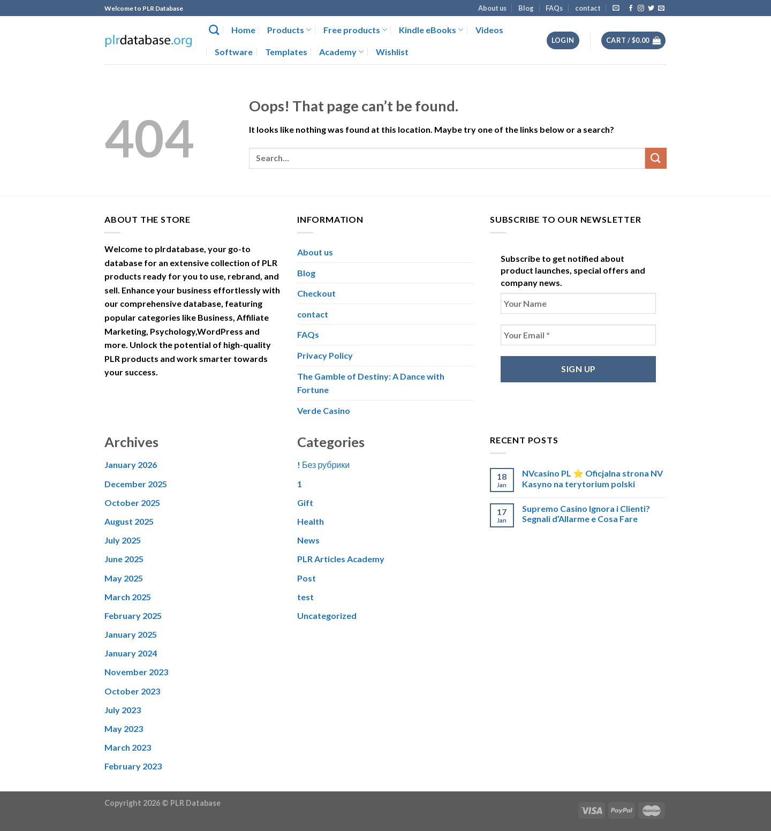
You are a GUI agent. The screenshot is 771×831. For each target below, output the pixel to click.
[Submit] (656, 158)
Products (289, 30)
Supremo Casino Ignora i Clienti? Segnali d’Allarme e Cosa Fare (586, 513)
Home (243, 30)
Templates (286, 52)
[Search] (214, 29)
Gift (305, 502)
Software (234, 52)
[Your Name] (578, 303)
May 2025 (123, 578)
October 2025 (132, 502)
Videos (489, 30)
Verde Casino (323, 410)
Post (306, 578)
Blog (526, 8)
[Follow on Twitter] (651, 8)
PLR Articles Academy (340, 559)
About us (492, 8)
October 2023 (132, 691)
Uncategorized (327, 615)
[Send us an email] (661, 8)
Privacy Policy (325, 355)
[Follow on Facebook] (631, 8)
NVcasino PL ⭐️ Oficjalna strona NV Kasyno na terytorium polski (592, 478)
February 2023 (133, 766)
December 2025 (135, 484)
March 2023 (127, 747)
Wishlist (392, 52)
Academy (341, 52)
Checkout (316, 293)
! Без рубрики (323, 464)
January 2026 (130, 464)
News (308, 540)
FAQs (554, 8)
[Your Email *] (578, 334)
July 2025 (122, 540)
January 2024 (130, 653)
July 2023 (122, 710)
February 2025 (133, 615)
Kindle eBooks (431, 30)
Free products (355, 30)
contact (588, 8)
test (305, 597)
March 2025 (127, 597)
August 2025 (129, 521)
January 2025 (130, 634)
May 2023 (123, 728)
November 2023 (136, 672)
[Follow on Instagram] (641, 8)
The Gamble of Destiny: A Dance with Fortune (370, 383)
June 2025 (123, 559)
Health (310, 521)
